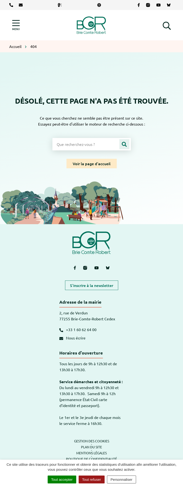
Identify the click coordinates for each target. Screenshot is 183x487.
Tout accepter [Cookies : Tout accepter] (62, 479)
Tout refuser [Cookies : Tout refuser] (91, 479)
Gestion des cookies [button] (91, 441)
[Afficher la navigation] (16, 25)
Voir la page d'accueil (92, 163)
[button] (167, 25)
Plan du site (91, 447)
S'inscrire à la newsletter (91, 285)
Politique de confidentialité (91, 459)
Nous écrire (72, 337)
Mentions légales (91, 453)
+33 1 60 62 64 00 (78, 329)
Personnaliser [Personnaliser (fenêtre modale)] (121, 479)
